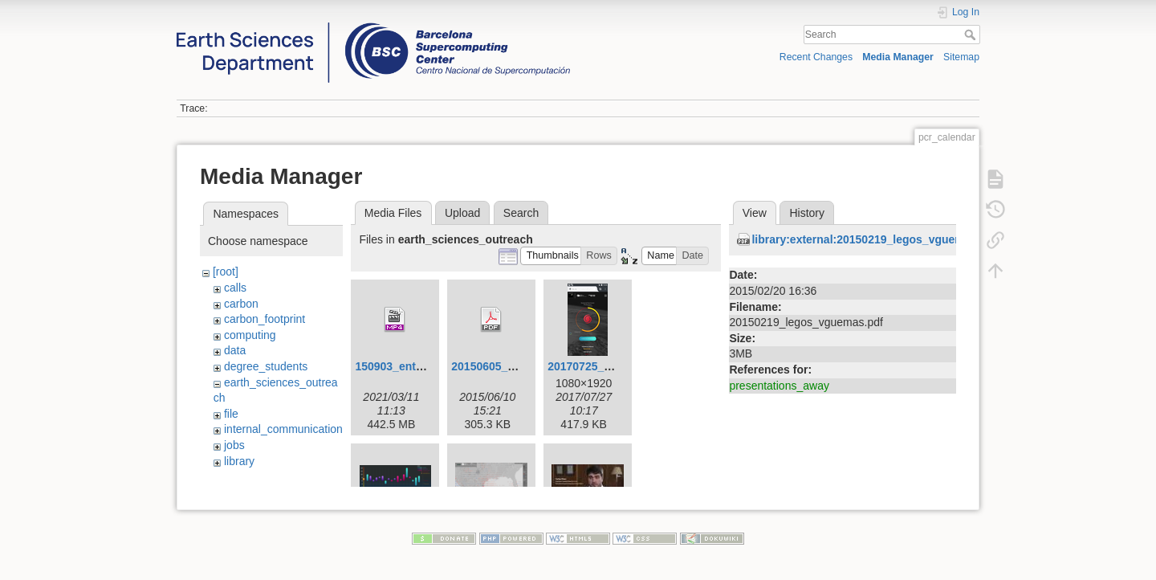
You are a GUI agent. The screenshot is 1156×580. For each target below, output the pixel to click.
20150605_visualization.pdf (523, 366)
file (231, 413)
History (806, 212)
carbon (241, 303)
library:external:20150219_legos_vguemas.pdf (874, 239)
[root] (225, 271)
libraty (239, 476)
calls (235, 287)
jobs (234, 445)
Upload (462, 212)
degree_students (265, 366)
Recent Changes (816, 57)
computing (250, 335)
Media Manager (898, 57)
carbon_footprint (264, 318)
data (235, 350)
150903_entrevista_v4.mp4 (426, 366)
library (239, 461)
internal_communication (283, 429)
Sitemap (961, 57)
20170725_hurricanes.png (616, 366)
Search (971, 34)
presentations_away (779, 385)
